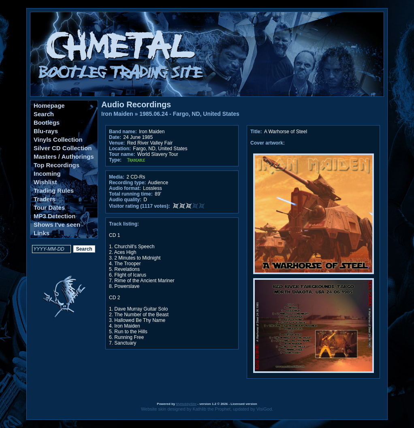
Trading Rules (54, 190)
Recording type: (127, 182)
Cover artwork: (267, 143)
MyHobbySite (186, 404)
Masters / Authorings (64, 156)
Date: (115, 137)
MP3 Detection (54, 216)
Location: (120, 148)
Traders (44, 199)
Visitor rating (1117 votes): (139, 206)
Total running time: (131, 194)
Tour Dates (49, 207)
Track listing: (124, 224)
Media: (116, 177)
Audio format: (125, 188)
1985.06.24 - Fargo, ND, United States (189, 114)
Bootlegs (47, 122)
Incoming (47, 173)
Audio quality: (125, 199)
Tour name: (122, 154)
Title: (256, 131)
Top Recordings (56, 165)
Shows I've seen (57, 224)
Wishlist (45, 182)
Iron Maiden (117, 114)
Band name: (123, 131)
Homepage (49, 105)
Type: (115, 160)
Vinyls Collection (58, 139)
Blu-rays (46, 131)
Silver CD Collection (63, 148)
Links (41, 233)
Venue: (117, 143)
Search (44, 114)
